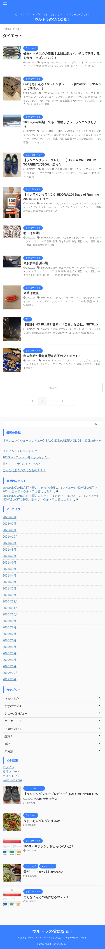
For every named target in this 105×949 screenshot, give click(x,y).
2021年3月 (10, 582)
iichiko (51, 93)
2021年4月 (10, 575)
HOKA (59, 131)
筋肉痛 (75, 275)
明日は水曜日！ (34, 233)
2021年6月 (10, 562)
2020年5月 (10, 646)
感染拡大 (71, 271)
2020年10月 (10, 614)
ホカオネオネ (47, 172)
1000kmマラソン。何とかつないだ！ (26, 457)
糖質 (47, 104)
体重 (55, 138)
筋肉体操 (66, 275)
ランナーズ (33, 138)
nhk (43, 267)
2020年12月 (10, 601)
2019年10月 (10, 672)
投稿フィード (11, 771)
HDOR (51, 131)
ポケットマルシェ (77, 96)
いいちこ (60, 93)
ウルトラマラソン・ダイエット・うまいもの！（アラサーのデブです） (52, 937)
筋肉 (31, 176)
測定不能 (41, 275)
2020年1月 (10, 666)
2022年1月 (10, 530)
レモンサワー (52, 100)
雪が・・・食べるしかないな (21, 463)
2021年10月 (10, 536)
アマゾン (63, 329)
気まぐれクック (79, 66)
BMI (43, 297)
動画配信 (36, 332)
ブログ (26, 332)
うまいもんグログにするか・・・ (24, 450)
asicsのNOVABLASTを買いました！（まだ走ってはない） (40, 495)
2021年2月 (10, 588)
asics (43, 131)
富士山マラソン (73, 138)
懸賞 (84, 138)
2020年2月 (10, 659)
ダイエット (78, 62)
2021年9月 (10, 543)
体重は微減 (31, 293)
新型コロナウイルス (52, 66)
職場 (83, 332)
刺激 (61, 138)
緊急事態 (28, 305)
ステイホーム (87, 267)
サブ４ (91, 93)
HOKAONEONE (66, 169)
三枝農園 (64, 100)
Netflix (54, 329)
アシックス (82, 131)
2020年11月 (10, 607)
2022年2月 (10, 523)
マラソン (60, 172)
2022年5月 (10, 517)
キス (58, 62)
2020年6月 (10, 640)
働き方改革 (65, 241)
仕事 (49, 241)
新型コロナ (94, 138)
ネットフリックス (91, 329)
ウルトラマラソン (85, 169)
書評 (93, 241)
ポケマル (92, 96)
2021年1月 (10, 595)
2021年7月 (10, 556)
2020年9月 (10, 620)
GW (44, 93)
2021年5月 (10, 569)
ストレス (66, 62)
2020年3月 (10, 653)
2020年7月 (10, 633)
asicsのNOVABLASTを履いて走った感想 (29, 487)
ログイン (8, 767)
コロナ (57, 134)
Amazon (45, 329)
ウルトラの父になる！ (53, 19)
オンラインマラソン (42, 134)
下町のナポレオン (80, 100)
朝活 (67, 66)
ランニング (29, 66)
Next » (53, 387)
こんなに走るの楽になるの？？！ (24, 470)
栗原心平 (38, 104)
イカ (43, 62)
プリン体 (62, 96)
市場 (38, 66)
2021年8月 (10, 549)
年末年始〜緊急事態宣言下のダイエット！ (52, 356)
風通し (90, 332)
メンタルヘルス (93, 62)
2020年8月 (10, 627)
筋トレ (50, 275)
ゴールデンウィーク (76, 93)
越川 (53, 245)
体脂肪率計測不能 (35, 263)
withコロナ (69, 131)
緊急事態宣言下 (41, 245)
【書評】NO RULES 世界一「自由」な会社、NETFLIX (60, 324)
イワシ (50, 62)
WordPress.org (12, 780)
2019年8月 (10, 679)
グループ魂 (65, 267)
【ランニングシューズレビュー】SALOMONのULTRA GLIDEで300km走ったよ (52, 442)
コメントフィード (14, 776)
